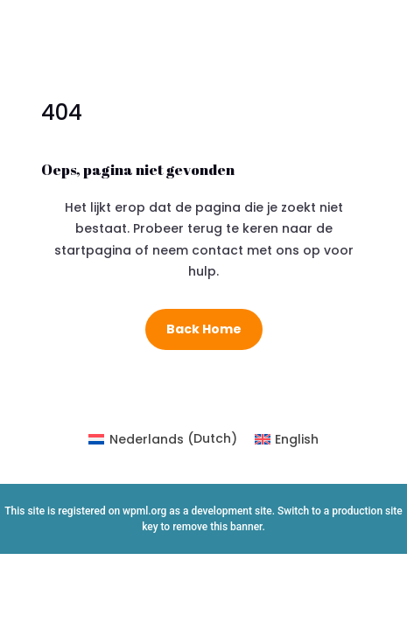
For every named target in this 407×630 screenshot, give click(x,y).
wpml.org (144, 511)
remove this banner (217, 527)
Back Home (204, 329)
